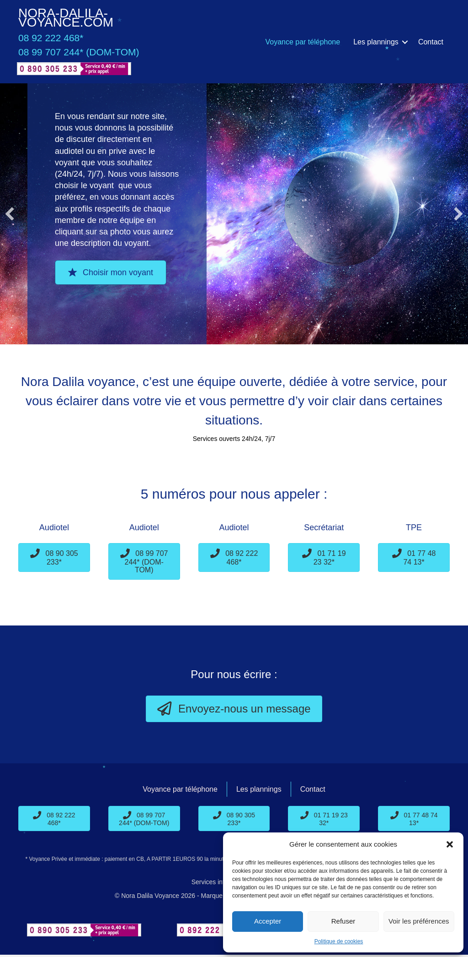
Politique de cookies (338, 941)
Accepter (267, 921)
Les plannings (376, 42)
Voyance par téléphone (302, 42)
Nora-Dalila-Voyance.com (65, 17)
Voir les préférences (418, 921)
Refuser (343, 921)
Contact (430, 42)
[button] (449, 844)
